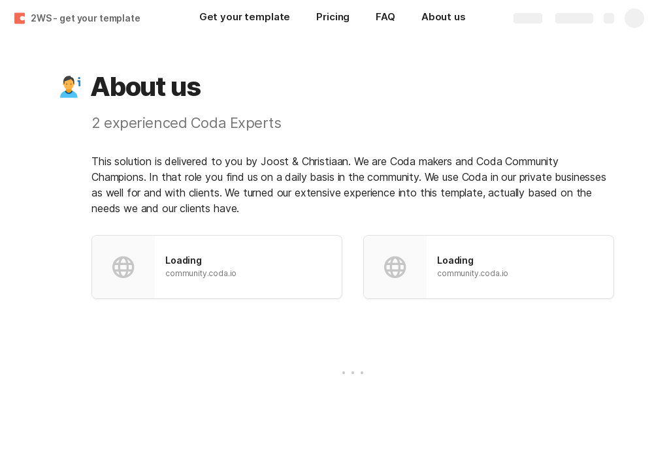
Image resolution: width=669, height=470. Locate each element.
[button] (70, 87)
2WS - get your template (85, 18)
